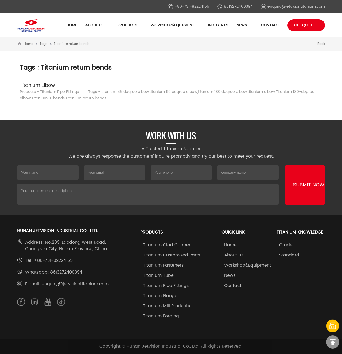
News (244, 25)
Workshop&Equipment (175, 25)
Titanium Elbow (37, 85)
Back (321, 43)
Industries (218, 25)
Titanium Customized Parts (171, 255)
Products (129, 25)
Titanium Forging (161, 316)
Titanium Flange (160, 295)
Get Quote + (306, 25)
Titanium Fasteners (163, 265)
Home (71, 25)
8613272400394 (235, 6)
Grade (286, 245)
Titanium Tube (158, 275)
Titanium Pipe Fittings (166, 285)
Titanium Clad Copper (167, 245)
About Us (97, 25)
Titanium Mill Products (166, 305)
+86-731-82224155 (188, 6)
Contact (270, 25)
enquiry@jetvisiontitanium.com (293, 6)
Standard (289, 255)
